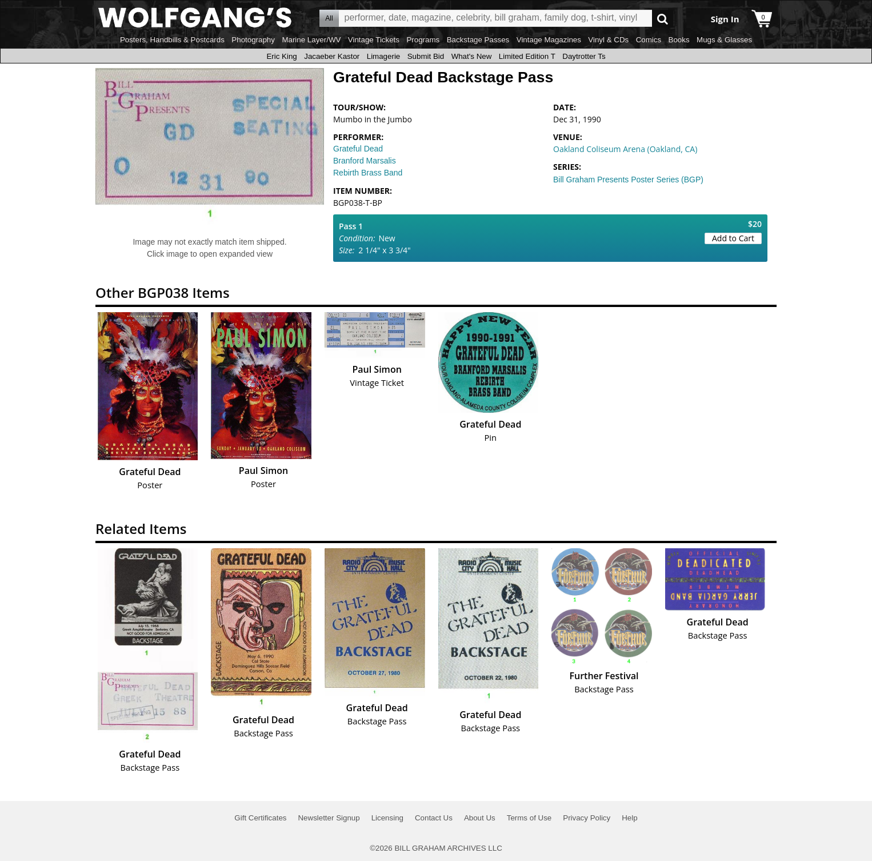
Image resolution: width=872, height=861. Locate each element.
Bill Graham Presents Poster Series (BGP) (628, 179)
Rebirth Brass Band (367, 172)
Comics (648, 39)
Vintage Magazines (549, 39)
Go (662, 18)
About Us (479, 818)
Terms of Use (529, 818)
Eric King (281, 56)
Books (679, 39)
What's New (471, 56)
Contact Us (434, 818)
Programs (422, 39)
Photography (253, 39)
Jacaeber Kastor (331, 56)
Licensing (387, 818)
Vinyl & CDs (608, 39)
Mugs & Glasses (724, 39)
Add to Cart (733, 238)
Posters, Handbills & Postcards (172, 39)
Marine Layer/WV (311, 39)
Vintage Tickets (373, 39)
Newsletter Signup (328, 818)
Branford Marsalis (364, 160)
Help (629, 818)
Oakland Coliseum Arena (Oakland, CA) (625, 149)
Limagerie (384, 56)
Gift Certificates (260, 818)
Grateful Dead (358, 148)
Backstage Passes (478, 39)
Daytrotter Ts (583, 56)
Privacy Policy (586, 818)
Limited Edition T (527, 56)
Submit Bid (425, 56)
